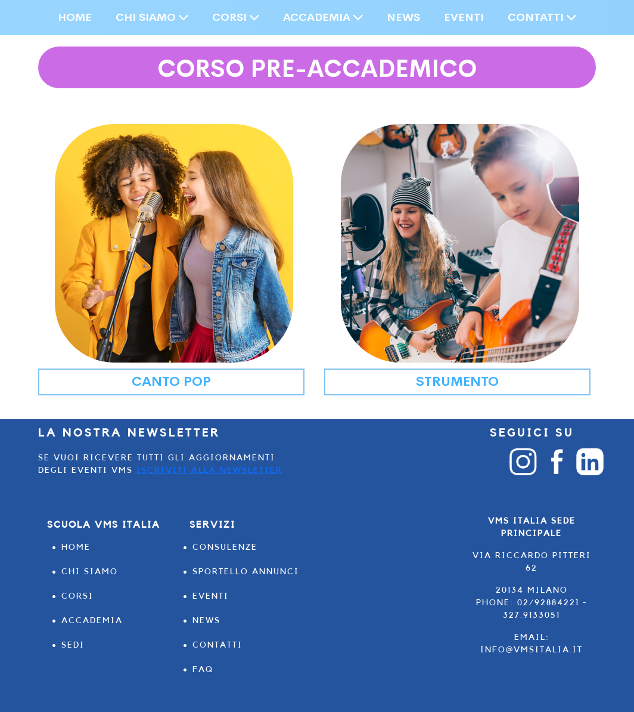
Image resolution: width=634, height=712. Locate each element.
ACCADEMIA (92, 621)
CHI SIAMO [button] (152, 17)
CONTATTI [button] (542, 17)
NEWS (403, 17)
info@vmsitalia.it (531, 650)
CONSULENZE (224, 547)
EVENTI (464, 17)
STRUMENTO (457, 381)
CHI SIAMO (89, 572)
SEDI (73, 645)
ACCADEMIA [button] (323, 17)
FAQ (202, 669)
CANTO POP (171, 381)
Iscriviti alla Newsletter (209, 470)
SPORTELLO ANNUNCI (245, 572)
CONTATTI (217, 645)
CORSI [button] (235, 17)
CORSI (77, 596)
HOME (75, 17)
